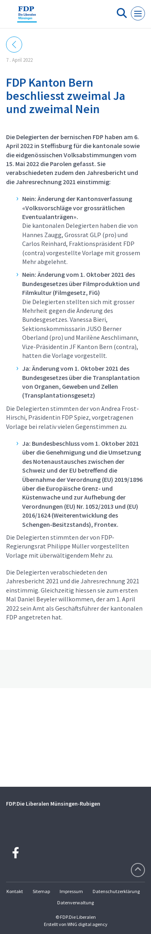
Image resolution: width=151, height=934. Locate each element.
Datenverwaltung (75, 902)
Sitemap (41, 891)
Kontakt (14, 891)
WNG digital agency (87, 924)
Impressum (71, 891)
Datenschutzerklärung (116, 891)
